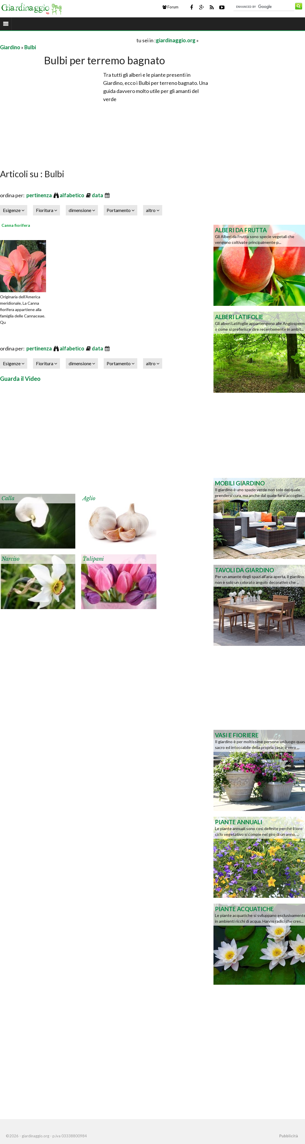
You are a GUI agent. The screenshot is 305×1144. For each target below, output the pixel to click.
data (98, 195)
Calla (7, 498)
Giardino (10, 47)
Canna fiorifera (15, 225)
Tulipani (93, 559)
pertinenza (39, 195)
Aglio (89, 498)
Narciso (10, 559)
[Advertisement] (68, 40)
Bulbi (30, 47)
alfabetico (72, 195)
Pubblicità (288, 1136)
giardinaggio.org (176, 40)
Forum (170, 7)
